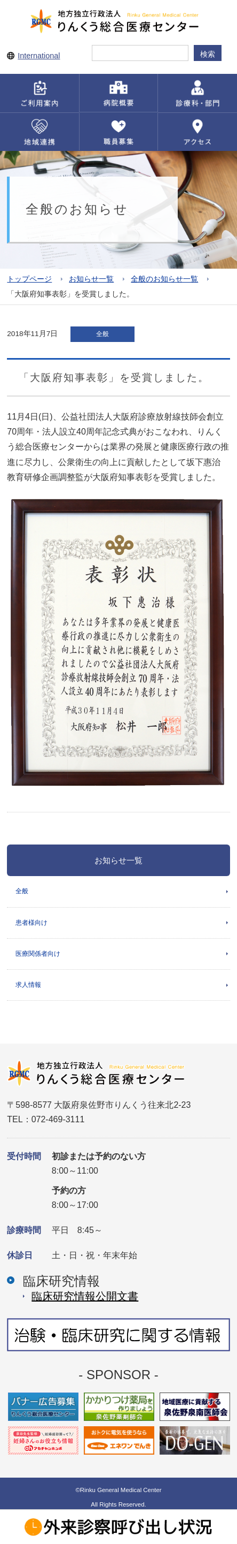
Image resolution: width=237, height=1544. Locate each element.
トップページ (29, 279)
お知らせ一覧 (91, 279)
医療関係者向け (37, 953)
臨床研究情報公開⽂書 (84, 1296)
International (39, 55)
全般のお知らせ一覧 (164, 279)
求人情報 (28, 984)
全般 (21, 891)
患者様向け (31, 922)
